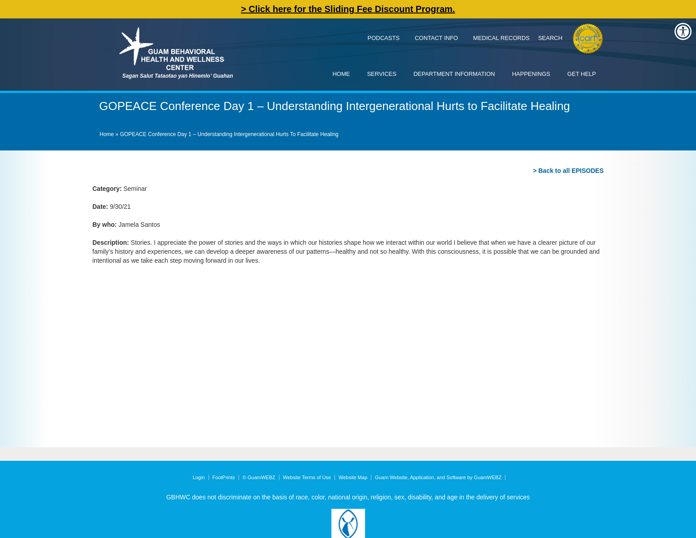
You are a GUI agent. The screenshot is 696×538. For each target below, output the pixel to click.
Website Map (353, 477)
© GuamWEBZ (259, 477)
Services (381, 74)
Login (199, 477)
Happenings (531, 74)
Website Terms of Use (307, 477)
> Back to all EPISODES (568, 170)
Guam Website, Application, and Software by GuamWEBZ (438, 477)
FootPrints (224, 477)
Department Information (454, 74)
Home (341, 74)
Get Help (581, 74)
